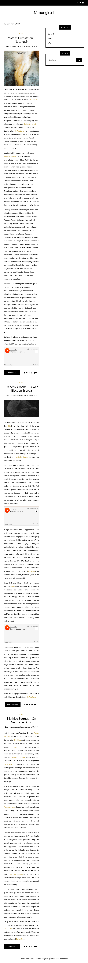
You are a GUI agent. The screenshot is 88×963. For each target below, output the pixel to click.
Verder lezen (12, 373)
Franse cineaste (9, 807)
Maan (15, 747)
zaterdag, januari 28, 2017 (28, 46)
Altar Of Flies (33, 100)
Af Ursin (31, 571)
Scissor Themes (35, 959)
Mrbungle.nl (44, 12)
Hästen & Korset (29, 124)
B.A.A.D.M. (19, 131)
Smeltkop (17, 740)
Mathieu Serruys (18, 757)
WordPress (63, 959)
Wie (49, 43)
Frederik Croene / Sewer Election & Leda (21, 388)
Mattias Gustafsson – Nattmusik (21, 40)
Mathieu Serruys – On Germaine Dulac (21, 720)
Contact (51, 34)
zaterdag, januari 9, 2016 (28, 395)
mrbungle (13, 46)
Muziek (22, 34)
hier (9, 426)
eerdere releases (10, 156)
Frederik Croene (21, 457)
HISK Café (8, 929)
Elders (50, 38)
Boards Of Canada (15, 874)
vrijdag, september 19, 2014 (28, 727)
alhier (13, 586)
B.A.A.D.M (8, 764)
